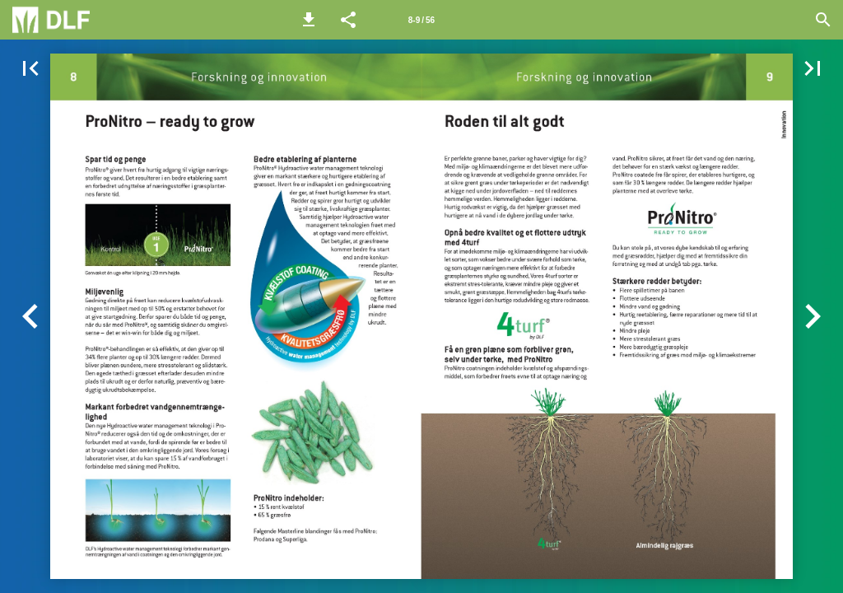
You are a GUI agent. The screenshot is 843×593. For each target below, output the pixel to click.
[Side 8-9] (421, 20)
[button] (308, 20)
